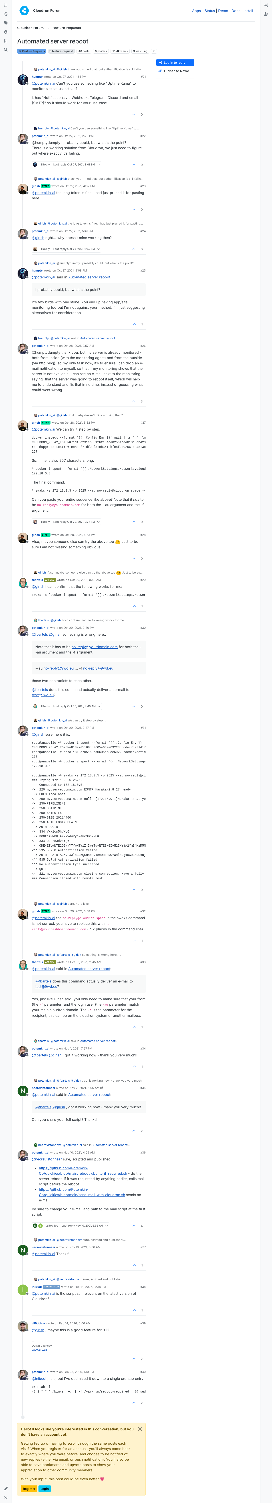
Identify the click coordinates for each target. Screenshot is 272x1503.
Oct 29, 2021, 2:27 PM (79, 727)
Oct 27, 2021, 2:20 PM (79, 136)
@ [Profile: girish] (61, 69)
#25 (143, 270)
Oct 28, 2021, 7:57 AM (79, 345)
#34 (143, 1048)
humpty (37, 76)
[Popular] (6, 32)
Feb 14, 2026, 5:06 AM (75, 1323)
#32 (143, 911)
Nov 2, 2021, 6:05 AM (84, 1088)
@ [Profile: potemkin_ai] (43, 83)
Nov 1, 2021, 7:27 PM (78, 1048)
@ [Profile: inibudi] (39, 1378)
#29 (143, 580)
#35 (143, 1088)
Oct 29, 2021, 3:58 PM (80, 911)
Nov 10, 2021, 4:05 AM (79, 1152)
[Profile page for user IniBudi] (23, 1289)
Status (210, 10)
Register (29, 1489)
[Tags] (6, 23)
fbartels (37, 580)
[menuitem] (266, 5)
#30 (143, 627)
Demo (223, 10)
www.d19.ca (39, 1349)
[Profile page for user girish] (23, 189)
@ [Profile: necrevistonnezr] (47, 1159)
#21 (143, 76)
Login (44, 1489)
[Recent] (6, 14)
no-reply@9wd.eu (59, 668)
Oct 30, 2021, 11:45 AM (85, 962)
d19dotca (38, 1323)
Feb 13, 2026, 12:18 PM (90, 1287)
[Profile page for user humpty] (23, 79)
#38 (143, 1287)
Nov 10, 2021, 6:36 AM (85, 1247)
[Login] (266, 5)
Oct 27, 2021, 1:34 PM (71, 76)
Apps (196, 10)
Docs (236, 10)
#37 (143, 1247)
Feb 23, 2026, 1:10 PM (79, 1372)
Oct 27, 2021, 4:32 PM (80, 186)
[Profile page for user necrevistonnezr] (23, 1091)
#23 (143, 186)
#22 (143, 136)
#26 (143, 345)
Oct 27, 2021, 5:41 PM (78, 231)
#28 (143, 535)
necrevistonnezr (43, 1088)
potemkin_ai (46, 69)
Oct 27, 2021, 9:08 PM (72, 270)
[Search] (6, 49)
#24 (143, 231)
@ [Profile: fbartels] (40, 634)
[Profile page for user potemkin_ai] (23, 139)
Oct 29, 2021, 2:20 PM (79, 627)
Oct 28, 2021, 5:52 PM (80, 422)
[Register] (266, 14)
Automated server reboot (89, 277)
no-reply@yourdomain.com (95, 647)
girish (36, 186)
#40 (143, 1372)
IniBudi (37, 1287)
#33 (143, 962)
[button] (6, 1488)
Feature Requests (31, 51)
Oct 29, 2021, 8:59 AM (85, 580)
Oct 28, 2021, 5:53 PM (80, 535)
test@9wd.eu (43, 695)
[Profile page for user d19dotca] (23, 1326)
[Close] (140, 1429)
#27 (143, 422)
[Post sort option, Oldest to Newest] (175, 71)
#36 (143, 1152)
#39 (143, 1323)
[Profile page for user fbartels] (23, 583)
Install (248, 10)
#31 (143, 727)
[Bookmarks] (6, 41)
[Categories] (6, 5)
